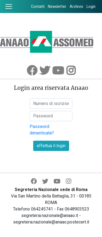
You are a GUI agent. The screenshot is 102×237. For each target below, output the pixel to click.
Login (90, 6)
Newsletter (57, 6)
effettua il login (51, 145)
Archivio (76, 6)
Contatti (38, 6)
